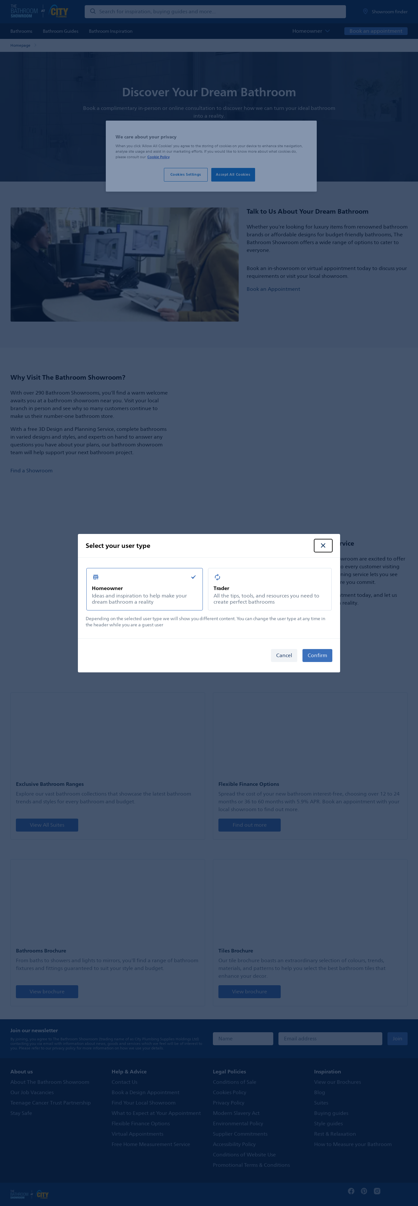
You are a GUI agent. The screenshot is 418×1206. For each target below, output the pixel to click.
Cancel (284, 655)
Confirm (317, 655)
